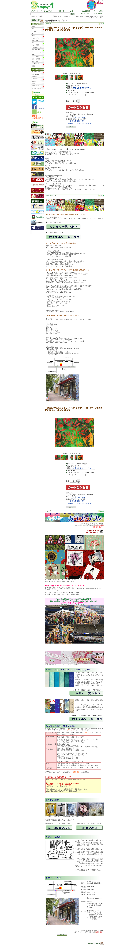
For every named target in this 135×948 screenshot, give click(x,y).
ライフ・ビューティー (37, 38)
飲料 (33, 28)
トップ (101, 17)
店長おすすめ (35, 78)
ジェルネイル (35, 56)
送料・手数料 (78, 525)
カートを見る (98, 11)
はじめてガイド (85, 14)
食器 (33, 54)
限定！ (33, 83)
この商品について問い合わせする (78, 123)
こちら (48, 266)
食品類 (33, 35)
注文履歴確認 (85, 11)
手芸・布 (34, 42)
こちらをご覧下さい (77, 118)
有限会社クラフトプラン (96, 16)
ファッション (35, 31)
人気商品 (34, 81)
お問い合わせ (98, 14)
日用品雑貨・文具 (36, 47)
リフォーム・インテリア (38, 52)
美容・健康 (35, 40)
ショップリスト (49, 11)
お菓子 (33, 26)
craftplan (89, 901)
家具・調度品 (35, 45)
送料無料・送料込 (36, 88)
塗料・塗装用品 (36, 59)
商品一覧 (61, 11)
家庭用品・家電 (36, 49)
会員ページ (73, 11)
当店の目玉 (35, 76)
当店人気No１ (35, 74)
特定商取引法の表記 (89, 525)
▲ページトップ (94, 943)
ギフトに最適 (35, 85)
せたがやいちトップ (36, 11)
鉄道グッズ (35, 61)
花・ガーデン (35, 63)
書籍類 (33, 66)
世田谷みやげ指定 (36, 72)
